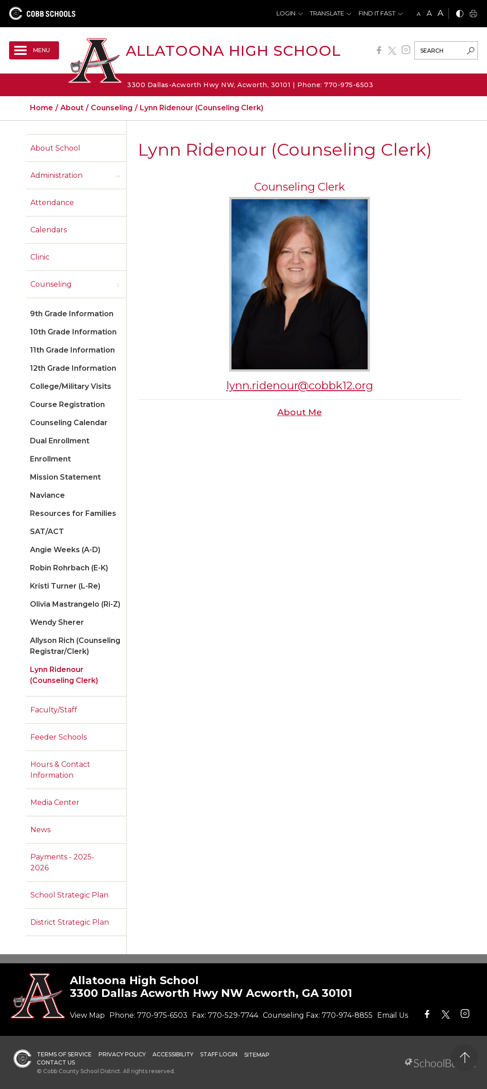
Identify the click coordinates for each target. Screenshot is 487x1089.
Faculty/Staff (53, 710)
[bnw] (459, 14)
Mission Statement (65, 477)
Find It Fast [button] (377, 13)
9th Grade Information (71, 313)
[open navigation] (34, 50)
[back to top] (464, 1057)
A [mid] (429, 13)
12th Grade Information (73, 368)
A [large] (440, 13)
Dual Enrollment (59, 441)
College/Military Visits (70, 386)
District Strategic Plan (69, 922)
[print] (473, 14)
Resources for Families (73, 513)
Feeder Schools (58, 737)
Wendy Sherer (57, 622)
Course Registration (67, 404)
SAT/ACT (47, 531)
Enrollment (50, 459)
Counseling (51, 284)
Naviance (47, 495)
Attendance (52, 202)
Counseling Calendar (69, 422)
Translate (327, 13)
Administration (56, 175)
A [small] (419, 13)
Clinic (39, 257)
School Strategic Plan (69, 895)
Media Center (54, 802)
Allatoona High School (233, 50)
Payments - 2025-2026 (62, 862)
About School (55, 148)
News (40, 829)
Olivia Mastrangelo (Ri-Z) (75, 604)
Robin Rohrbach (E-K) (69, 568)
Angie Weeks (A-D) (65, 549)
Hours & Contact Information (60, 770)
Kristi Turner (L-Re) (65, 586)
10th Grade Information (73, 332)
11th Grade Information (72, 350)
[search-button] (470, 51)
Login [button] (285, 13)
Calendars (48, 230)
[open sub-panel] (118, 175)
